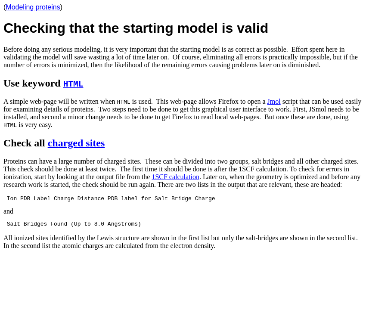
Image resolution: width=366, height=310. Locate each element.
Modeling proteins (33, 7)
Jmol (274, 101)
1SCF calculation (175, 176)
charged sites (76, 143)
